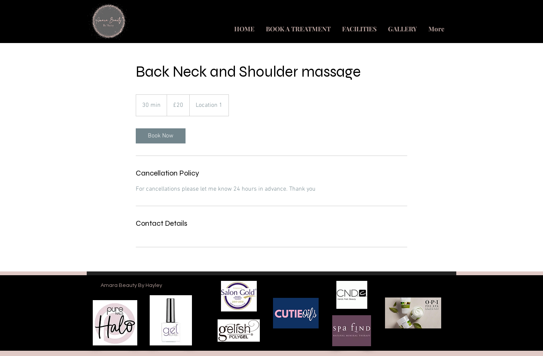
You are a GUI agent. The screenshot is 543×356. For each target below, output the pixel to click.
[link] (161, 135)
